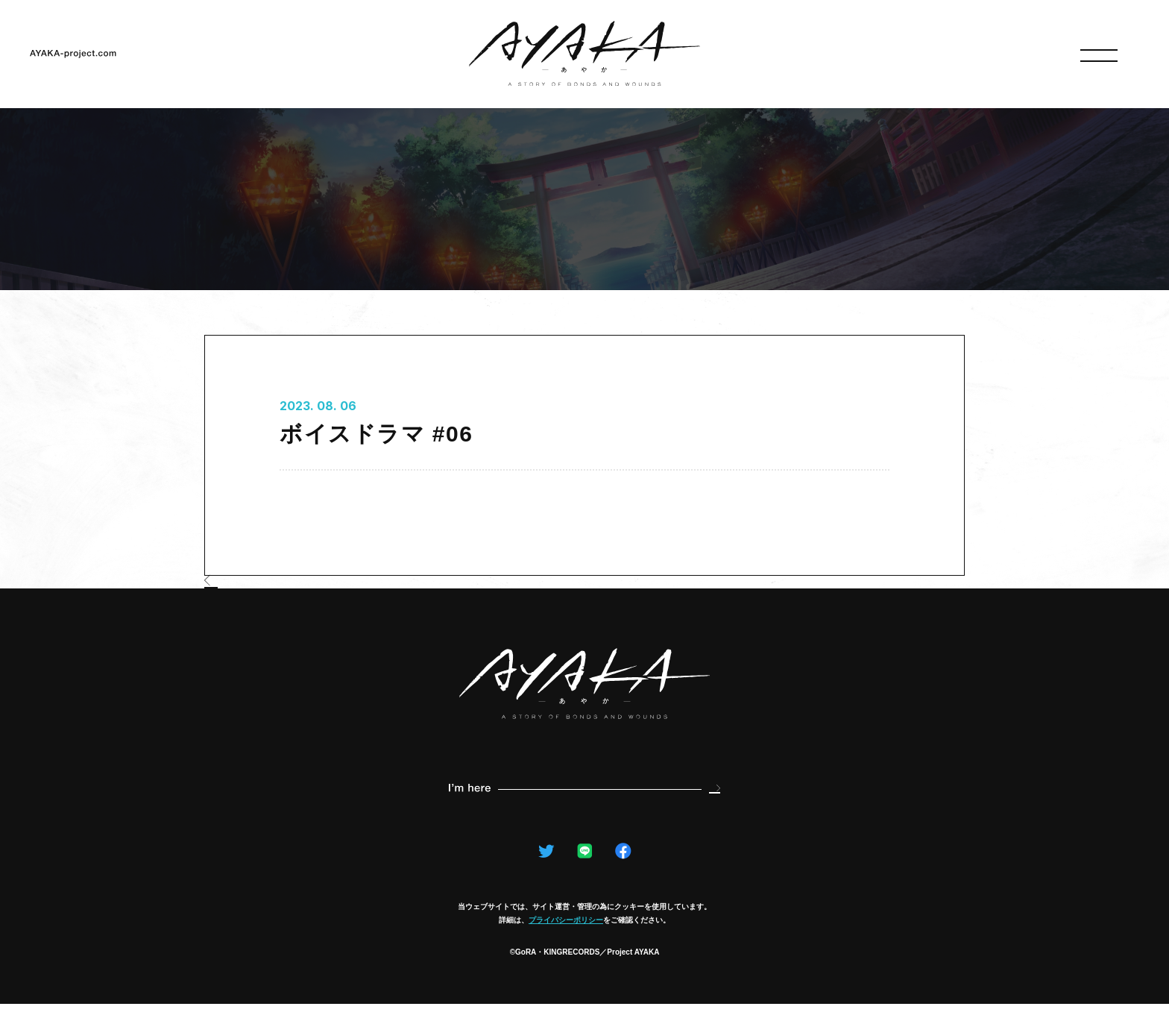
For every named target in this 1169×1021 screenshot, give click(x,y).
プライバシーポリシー (566, 937)
